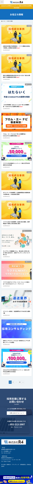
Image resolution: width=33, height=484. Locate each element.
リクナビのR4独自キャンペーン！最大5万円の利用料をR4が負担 (16, 164)
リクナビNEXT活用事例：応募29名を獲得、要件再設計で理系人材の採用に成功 (16, 222)
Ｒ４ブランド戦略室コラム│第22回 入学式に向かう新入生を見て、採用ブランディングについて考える (16, 252)
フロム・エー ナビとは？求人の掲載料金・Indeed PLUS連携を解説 (15, 135)
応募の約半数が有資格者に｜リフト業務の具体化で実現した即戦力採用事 (16, 47)
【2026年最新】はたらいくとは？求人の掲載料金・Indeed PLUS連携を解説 (16, 105)
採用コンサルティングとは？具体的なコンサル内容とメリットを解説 (16, 341)
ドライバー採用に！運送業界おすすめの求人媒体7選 (16, 312)
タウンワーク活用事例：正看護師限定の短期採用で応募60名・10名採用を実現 (16, 193)
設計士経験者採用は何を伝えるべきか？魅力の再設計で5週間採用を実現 (16, 76)
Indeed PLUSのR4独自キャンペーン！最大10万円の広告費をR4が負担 (16, 371)
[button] (16, 413)
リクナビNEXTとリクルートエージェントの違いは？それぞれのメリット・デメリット (16, 283)
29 (19, 382)
